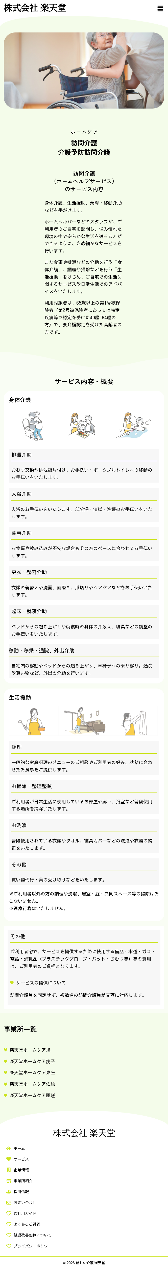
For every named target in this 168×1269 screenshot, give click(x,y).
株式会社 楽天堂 (35, 8)
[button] (160, 8)
